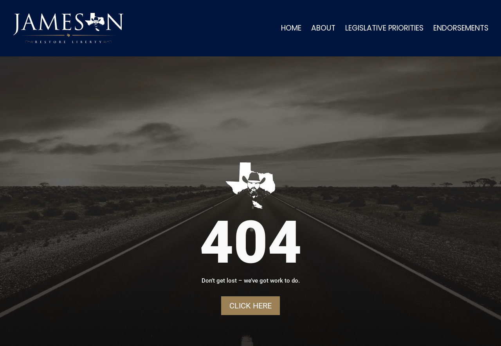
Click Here (250, 305)
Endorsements (460, 29)
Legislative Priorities (384, 29)
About (323, 29)
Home (291, 29)
